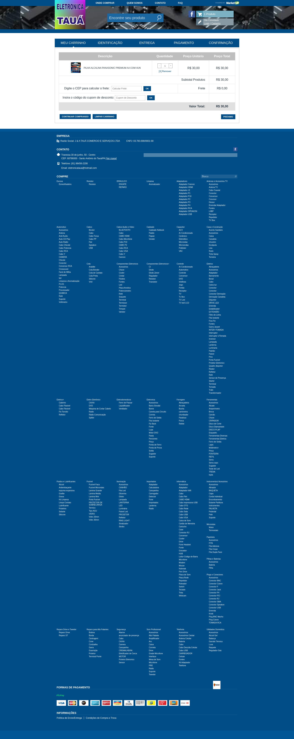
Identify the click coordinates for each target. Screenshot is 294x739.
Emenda (212, 306)
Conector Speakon (216, 605)
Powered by (227, 3)
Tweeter (152, 674)
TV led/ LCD (184, 303)
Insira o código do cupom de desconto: (88, 97)
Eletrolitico (183, 239)
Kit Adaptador (184, 662)
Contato (160, 3)
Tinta (181, 593)
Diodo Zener (154, 273)
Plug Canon (214, 620)
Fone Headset (185, 545)
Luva (211, 644)
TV (180, 294)
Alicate (211, 406)
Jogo (181, 285)
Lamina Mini (94, 497)
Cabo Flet (183, 497)
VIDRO (92, 514)
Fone (151, 500)
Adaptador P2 (184, 199)
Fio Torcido (63, 412)
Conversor (213, 196)
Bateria (212, 565)
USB (91, 248)
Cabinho (62, 403)
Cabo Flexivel (64, 409)
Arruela (182, 406)
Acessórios (213, 184)
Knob (211, 614)
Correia (152, 415)
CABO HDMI (124, 236)
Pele (211, 515)
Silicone (92, 279)
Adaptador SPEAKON (188, 211)
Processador (64, 290)
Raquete (212, 647)
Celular (182, 656)
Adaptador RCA (185, 208)
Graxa (61, 497)
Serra (211, 460)
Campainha (153, 491)
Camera (122, 644)
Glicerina (122, 494)
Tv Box (182, 297)
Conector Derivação (217, 294)
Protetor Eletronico (216, 363)
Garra (91, 647)
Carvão (212, 415)
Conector (213, 193)
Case (181, 530)
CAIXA (91, 403)
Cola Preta (93, 276)
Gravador (183, 551)
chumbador (183, 415)
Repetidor (213, 217)
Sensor (122, 662)
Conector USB (215, 608)
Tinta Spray (213, 254)
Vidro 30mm (94, 520)
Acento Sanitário (216, 230)
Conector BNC (215, 581)
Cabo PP (92, 239)
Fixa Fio (212, 321)
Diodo (151, 270)
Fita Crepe (213, 549)
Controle (182, 273)
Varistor (122, 312)
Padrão (212, 351)
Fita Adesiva (214, 546)
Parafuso (182, 418)
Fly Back (152, 424)
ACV (181, 230)
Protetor (92, 653)
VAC (181, 251)
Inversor (212, 339)
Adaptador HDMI (186, 187)
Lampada (63, 275)
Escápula (213, 245)
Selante (62, 512)
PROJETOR (124, 515)
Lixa (210, 248)
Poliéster (182, 248)
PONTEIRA (213, 454)
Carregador (153, 494)
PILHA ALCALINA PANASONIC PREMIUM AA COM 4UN (112, 68)
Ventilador (123, 409)
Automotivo (183, 270)
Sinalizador (123, 524)
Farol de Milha (65, 272)
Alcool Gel (213, 635)
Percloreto (153, 439)
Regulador (153, 276)
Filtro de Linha (215, 315)
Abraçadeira (214, 267)
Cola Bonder (94, 270)
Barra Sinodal (154, 406)
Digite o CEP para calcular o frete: (87, 88)
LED (120, 506)
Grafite (61, 494)
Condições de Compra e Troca (101, 718)
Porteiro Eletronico (126, 659)
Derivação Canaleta (217, 297)
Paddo (151, 233)
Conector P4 (214, 593)
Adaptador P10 (185, 196)
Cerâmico (183, 236)
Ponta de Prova (155, 448)
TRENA (212, 472)
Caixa (211, 236)
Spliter (91, 418)
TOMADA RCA (215, 623)
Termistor (123, 306)
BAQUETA (213, 491)
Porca (181, 421)
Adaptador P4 (184, 205)
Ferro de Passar (125, 403)
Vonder (152, 239)
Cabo (91, 233)
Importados (153, 503)
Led (120, 285)
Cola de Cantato (95, 273)
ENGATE (122, 184)
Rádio (151, 668)
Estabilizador (214, 309)
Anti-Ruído (63, 236)
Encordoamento (215, 500)
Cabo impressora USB (188, 503)
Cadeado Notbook (156, 230)
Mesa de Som (154, 659)
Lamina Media (95, 494)
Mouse (181, 566)
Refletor (212, 372)
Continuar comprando (75, 116)
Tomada (212, 387)
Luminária (123, 509)
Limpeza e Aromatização (69, 281)
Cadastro (215, 23)
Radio (91, 412)
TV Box (212, 220)
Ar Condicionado (186, 233)
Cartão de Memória (187, 524)
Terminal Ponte (95, 656)
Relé (61, 296)
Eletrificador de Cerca (128, 653)
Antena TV (213, 187)
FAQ (180, 3)
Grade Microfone (156, 653)
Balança (212, 638)
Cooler (121, 273)
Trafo (211, 390)
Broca (211, 412)
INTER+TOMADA (216, 330)
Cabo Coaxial (214, 190)
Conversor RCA (65, 266)
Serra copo (213, 463)
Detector (152, 497)
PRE (151, 665)
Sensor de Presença (217, 378)
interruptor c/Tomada (217, 336)
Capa (211, 494)
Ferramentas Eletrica (217, 439)
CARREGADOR (185, 653)
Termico (92, 508)
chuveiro (212, 242)
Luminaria (213, 348)
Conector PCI (214, 596)
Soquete (122, 297)
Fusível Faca (94, 485)
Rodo (211, 251)
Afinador (212, 488)
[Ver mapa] (111, 158)
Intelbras (182, 282)
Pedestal (212, 512)
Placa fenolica (124, 288)
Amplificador (154, 638)
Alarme (122, 632)
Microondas (184, 245)
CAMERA (63, 257)
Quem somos (134, 3)
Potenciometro (125, 291)
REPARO (123, 187)
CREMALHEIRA (125, 650)
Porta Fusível (214, 360)
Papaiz (152, 236)
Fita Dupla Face (215, 552)
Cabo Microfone (125, 239)
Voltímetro (63, 302)
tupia (211, 475)
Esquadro (213, 433)
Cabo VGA (123, 251)
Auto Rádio (63, 242)
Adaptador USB (185, 214)
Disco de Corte (215, 424)
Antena (62, 233)
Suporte (62, 299)
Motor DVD (153, 433)
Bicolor (92, 230)
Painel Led (123, 512)
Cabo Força (94, 236)
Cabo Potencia (65, 248)
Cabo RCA (63, 251)
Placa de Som (184, 575)
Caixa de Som (185, 521)
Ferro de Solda (155, 418)
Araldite (92, 267)
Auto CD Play (64, 239)
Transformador (215, 393)
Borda (91, 635)
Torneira (212, 257)
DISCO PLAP (214, 430)
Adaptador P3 (184, 202)
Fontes (212, 208)
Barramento (214, 276)
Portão (181, 288)
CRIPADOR (214, 421)
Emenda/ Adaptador (217, 205)
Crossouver (63, 269)
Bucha (181, 409)
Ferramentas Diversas (218, 436)
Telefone (182, 665)
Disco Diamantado (216, 427)
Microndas (183, 242)
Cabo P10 (123, 242)
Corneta (152, 647)
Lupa (151, 430)
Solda (151, 451)
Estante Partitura (216, 503)
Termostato (213, 530)
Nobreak (182, 569)
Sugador (152, 454)
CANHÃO (123, 488)
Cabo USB (183, 515)
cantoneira (183, 412)
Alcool (61, 485)
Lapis (211, 445)
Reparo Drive (64, 632)
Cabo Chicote (64, 245)
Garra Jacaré (214, 327)
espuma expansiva (66, 491)
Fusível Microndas (96, 488)
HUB (181, 554)
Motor (211, 527)
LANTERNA (124, 503)
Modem (182, 563)
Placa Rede (184, 578)
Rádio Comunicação (97, 415)
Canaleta (212, 239)
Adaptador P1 (184, 193)
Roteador (183, 584)
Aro (150, 641)
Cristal (121, 276)
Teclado (182, 590)
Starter (211, 381)
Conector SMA (215, 602)
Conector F (213, 587)
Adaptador (213, 273)
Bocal (211, 279)
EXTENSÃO (214, 312)
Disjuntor (212, 300)
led (60, 278)
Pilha (211, 568)
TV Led (182, 300)
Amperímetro (214, 409)
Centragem (93, 638)
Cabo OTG (183, 506)
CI (150, 267)
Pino (211, 357)
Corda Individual (215, 497)
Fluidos (122, 279)
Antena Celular (185, 638)
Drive (181, 542)
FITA (211, 543)
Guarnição (93, 650)
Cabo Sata (183, 512)
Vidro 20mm (94, 517)
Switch (181, 587)
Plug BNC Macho (216, 617)
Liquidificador (124, 406)
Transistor (153, 282)
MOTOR (122, 656)
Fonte (151, 427)
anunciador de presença (129, 635)
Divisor (212, 202)
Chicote (62, 260)
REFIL (211, 457)
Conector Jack (215, 590)
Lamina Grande (95, 491)
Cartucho (183, 527)
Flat (90, 242)
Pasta (151, 436)
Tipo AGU (93, 511)
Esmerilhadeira (65, 184)
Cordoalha (93, 644)
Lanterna (212, 345)
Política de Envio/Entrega (69, 718)
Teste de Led (214, 469)
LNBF (211, 211)
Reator (211, 369)
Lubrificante (64, 506)
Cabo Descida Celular (188, 647)
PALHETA (213, 509)
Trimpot (122, 309)
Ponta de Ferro (155, 445)
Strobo (121, 527)
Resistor (92, 184)
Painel (211, 354)
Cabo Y (62, 254)
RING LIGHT (124, 521)
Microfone (183, 560)
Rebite (181, 424)
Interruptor (213, 333)
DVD (181, 279)
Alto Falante (154, 635)
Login (206, 23)
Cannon (122, 257)
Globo (121, 497)
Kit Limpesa (64, 500)
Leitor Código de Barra (188, 557)
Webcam (182, 596)
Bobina (92, 632)
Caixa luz (213, 285)
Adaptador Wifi (185, 491)
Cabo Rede (183, 509)
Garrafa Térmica (216, 641)
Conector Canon (216, 584)
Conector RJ (184, 533)
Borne (151, 409)
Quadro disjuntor (216, 366)
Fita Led (122, 491)
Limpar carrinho (104, 116)
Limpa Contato (65, 503)
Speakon (92, 245)
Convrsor (213, 199)
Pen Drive (183, 572)
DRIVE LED (214, 303)
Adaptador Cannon (187, 184)
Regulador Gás (215, 650)
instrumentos (214, 506)
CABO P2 (123, 245)
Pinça (151, 442)
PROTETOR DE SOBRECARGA (95, 504)
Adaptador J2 (184, 190)
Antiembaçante (65, 488)
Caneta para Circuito (157, 412)
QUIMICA (63, 293)
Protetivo (62, 509)
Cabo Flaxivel (64, 406)
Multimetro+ (214, 448)
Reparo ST (63, 635)
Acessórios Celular (186, 635)
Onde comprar (105, 3)
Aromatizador (154, 184)
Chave (121, 270)
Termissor (123, 303)
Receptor (213, 214)
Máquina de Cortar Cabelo (100, 409)
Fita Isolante (214, 318)
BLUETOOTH (124, 230)
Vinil (90, 282)
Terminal (122, 300)
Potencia (62, 287)
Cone (91, 641)
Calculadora (154, 488)
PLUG (61, 284)
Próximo (228, 117)
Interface (152, 656)
